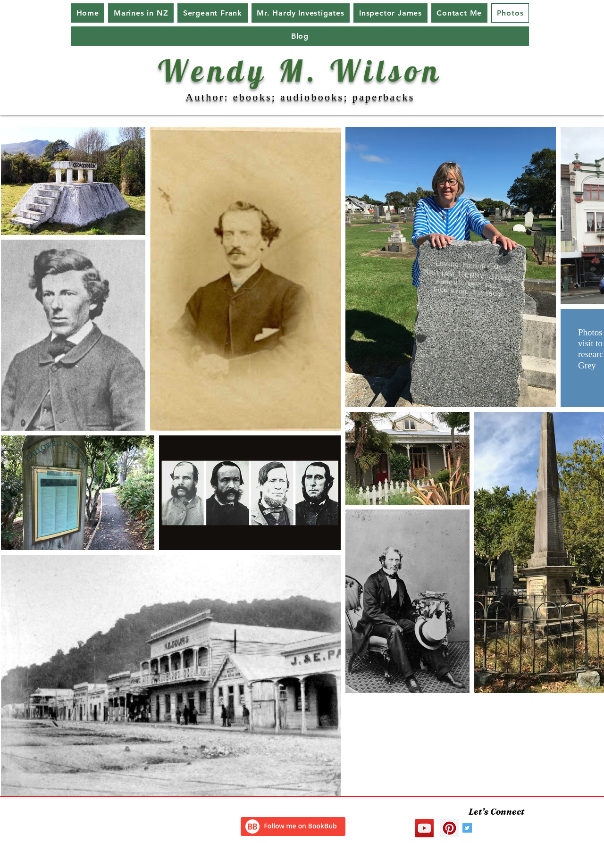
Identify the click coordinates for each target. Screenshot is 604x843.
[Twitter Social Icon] (467, 828)
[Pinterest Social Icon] (449, 828)
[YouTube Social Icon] (424, 828)
